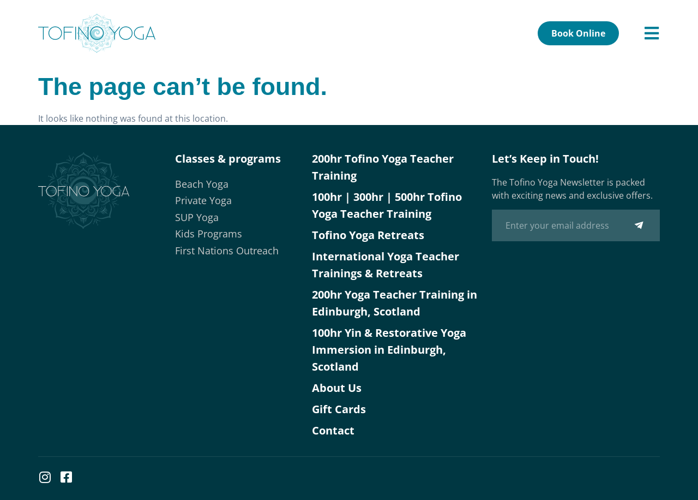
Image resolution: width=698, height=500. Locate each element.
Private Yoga (203, 200)
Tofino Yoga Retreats (368, 235)
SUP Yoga (197, 217)
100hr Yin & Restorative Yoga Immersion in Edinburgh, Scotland (389, 349)
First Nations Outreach (227, 250)
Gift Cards (339, 409)
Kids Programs (208, 233)
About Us (337, 387)
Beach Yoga (201, 184)
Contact (333, 430)
